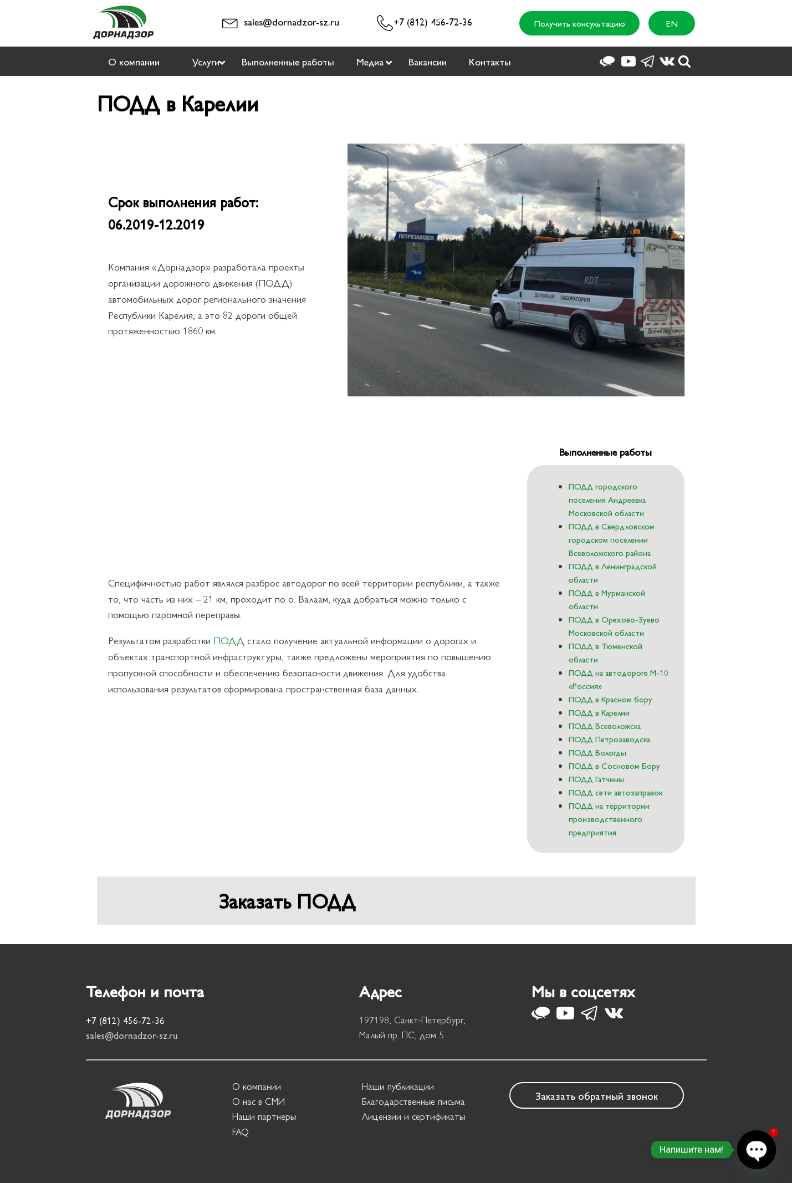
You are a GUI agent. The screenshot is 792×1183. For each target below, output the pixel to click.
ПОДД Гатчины (596, 778)
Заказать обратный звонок (596, 1095)
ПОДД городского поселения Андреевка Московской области (607, 499)
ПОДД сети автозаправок (615, 792)
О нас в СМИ (258, 1101)
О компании (256, 1086)
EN (672, 23)
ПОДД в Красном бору (610, 699)
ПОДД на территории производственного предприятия (609, 818)
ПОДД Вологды (597, 752)
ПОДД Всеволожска (605, 725)
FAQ (240, 1131)
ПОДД (228, 640)
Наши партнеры (264, 1116)
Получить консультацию (579, 23)
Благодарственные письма (413, 1101)
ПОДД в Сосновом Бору (614, 765)
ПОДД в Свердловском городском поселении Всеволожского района (612, 539)
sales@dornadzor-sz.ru (291, 21)
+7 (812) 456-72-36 (433, 21)
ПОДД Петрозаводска (609, 739)
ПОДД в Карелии (599, 712)
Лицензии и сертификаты (413, 1116)
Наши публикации (398, 1086)
